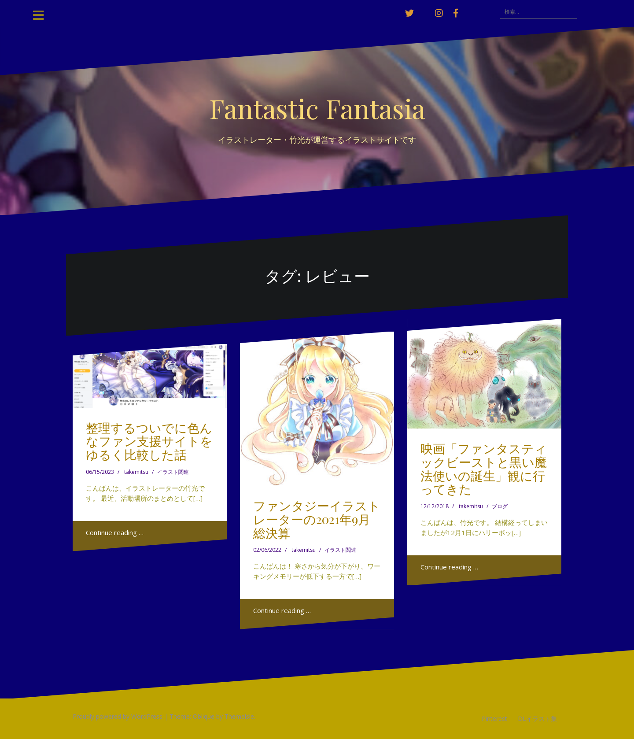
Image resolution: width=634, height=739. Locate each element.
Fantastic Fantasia (317, 108)
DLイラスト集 (537, 718)
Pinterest (494, 718)
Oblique (203, 716)
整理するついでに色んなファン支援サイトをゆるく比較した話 (149, 441)
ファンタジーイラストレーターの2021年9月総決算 (316, 519)
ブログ (500, 506)
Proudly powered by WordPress (117, 716)
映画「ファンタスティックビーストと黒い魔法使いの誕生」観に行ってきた (483, 468)
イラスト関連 (173, 472)
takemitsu (136, 472)
